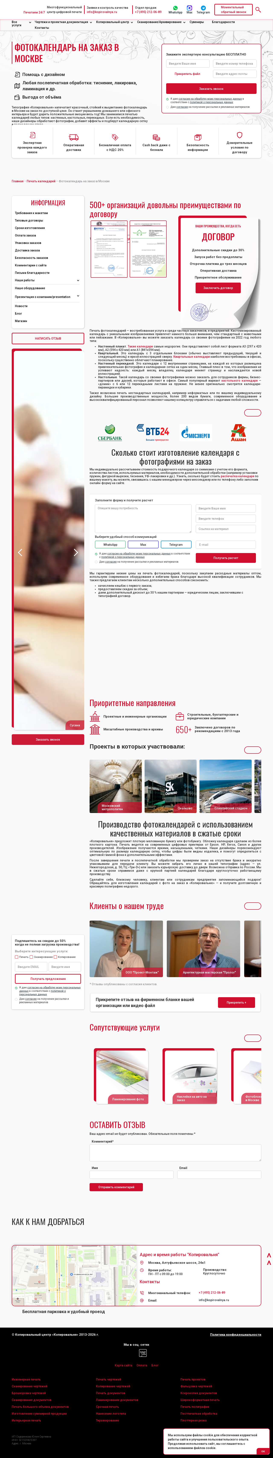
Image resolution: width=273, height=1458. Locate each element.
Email (183, 1168)
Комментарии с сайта (30, 265)
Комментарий (103, 1141)
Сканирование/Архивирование (159, 22)
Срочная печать (107, 1406)
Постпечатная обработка (198, 1413)
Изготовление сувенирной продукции (39, 1413)
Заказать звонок (48, 739)
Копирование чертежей (113, 1386)
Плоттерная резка (193, 1420)
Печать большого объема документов (40, 1406)
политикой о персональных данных (211, 102)
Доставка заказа (27, 250)
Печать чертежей (108, 1379)
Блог (18, 313)
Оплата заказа (25, 235)
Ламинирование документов (117, 1400)
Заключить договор (218, 288)
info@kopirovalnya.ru (102, 12)
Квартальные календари (191, 356)
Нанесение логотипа (111, 1413)
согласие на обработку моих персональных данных (210, 98)
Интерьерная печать (26, 1420)
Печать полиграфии (194, 1406)
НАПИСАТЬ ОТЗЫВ (48, 338)
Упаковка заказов (28, 243)
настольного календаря (239, 380)
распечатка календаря (237, 476)
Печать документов (110, 1393)
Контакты (42, 27)
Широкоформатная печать (200, 1400)
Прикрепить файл (187, 74)
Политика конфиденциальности (235, 1335)
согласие (182, 106)
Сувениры (197, 22)
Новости (21, 306)
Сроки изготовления (30, 228)
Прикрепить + (236, 1002)
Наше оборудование (30, 288)
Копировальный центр (112, 22)
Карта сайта (123, 1365)
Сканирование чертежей (29, 1386)
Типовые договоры (29, 220)
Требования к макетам (31, 213)
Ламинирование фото (128, 1099)
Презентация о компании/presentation (43, 297)
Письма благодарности (32, 272)
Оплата (141, 1365)
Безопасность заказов (31, 258)
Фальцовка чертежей (196, 1386)
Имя (95, 1168)
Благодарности (223, 22)
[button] (22, 23)
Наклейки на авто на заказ (192, 1098)
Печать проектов (192, 1379)
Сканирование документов (31, 1400)
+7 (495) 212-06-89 (148, 12)
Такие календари (140, 346)
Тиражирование (107, 1420)
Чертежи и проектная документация (61, 22)
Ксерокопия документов (198, 1393)
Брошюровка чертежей (29, 1393)
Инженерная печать (26, 1379)
